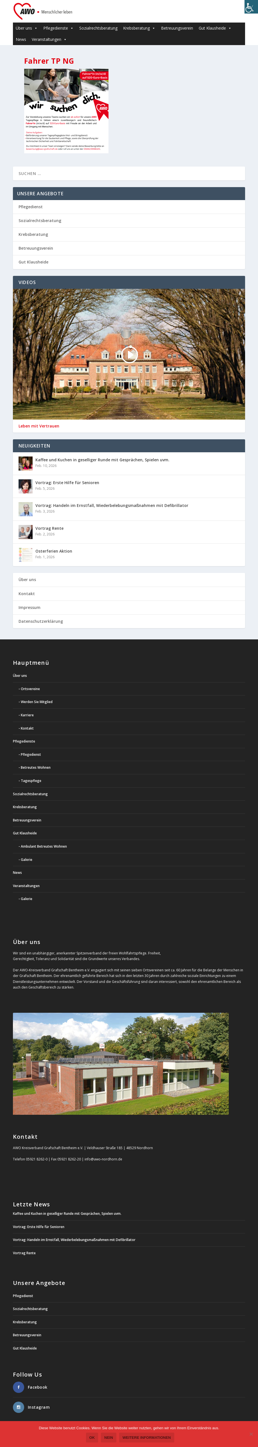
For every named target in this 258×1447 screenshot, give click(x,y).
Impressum (29, 607)
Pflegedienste (58, 28)
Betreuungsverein (177, 28)
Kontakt (27, 593)
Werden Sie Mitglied (37, 701)
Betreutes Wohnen (36, 767)
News (21, 39)
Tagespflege (31, 780)
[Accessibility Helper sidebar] (251, 7)
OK (92, 1438)
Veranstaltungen (49, 39)
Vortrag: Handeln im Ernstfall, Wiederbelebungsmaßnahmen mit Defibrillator (111, 505)
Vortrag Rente (49, 528)
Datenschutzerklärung (41, 621)
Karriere (27, 715)
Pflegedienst (31, 206)
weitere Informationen (147, 1438)
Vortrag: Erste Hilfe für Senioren (67, 482)
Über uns (27, 28)
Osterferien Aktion (53, 551)
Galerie (26, 859)
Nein (109, 1438)
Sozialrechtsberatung (98, 28)
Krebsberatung (139, 28)
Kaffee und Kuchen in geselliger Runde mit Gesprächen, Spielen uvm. (102, 459)
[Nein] (251, 1434)
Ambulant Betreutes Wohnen (44, 846)
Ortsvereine (30, 688)
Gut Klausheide (215, 28)
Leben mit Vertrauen (39, 426)
